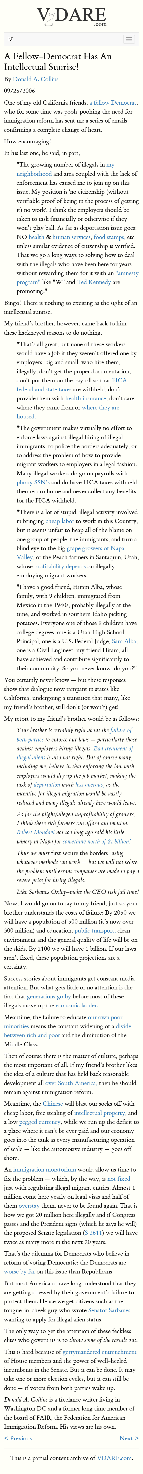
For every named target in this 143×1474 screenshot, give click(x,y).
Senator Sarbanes (109, 1310)
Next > (129, 1438)
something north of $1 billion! (97, 841)
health (37, 237)
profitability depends (60, 566)
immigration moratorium (44, 1169)
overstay (29, 1205)
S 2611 (93, 1233)
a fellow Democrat (113, 102)
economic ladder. (77, 1005)
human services (71, 237)
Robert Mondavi (36, 832)
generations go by (49, 996)
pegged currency (40, 1122)
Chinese (53, 1103)
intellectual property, (100, 1113)
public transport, (95, 930)
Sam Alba (124, 641)
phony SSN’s (33, 482)
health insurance (85, 398)
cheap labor (60, 521)
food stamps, (110, 237)
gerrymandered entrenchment (100, 1352)
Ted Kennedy (94, 282)
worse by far (19, 1271)
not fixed (118, 1179)
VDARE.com (114, 1458)
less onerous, (90, 784)
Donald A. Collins (35, 79)
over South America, (71, 1083)
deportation (47, 784)
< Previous (18, 1438)
